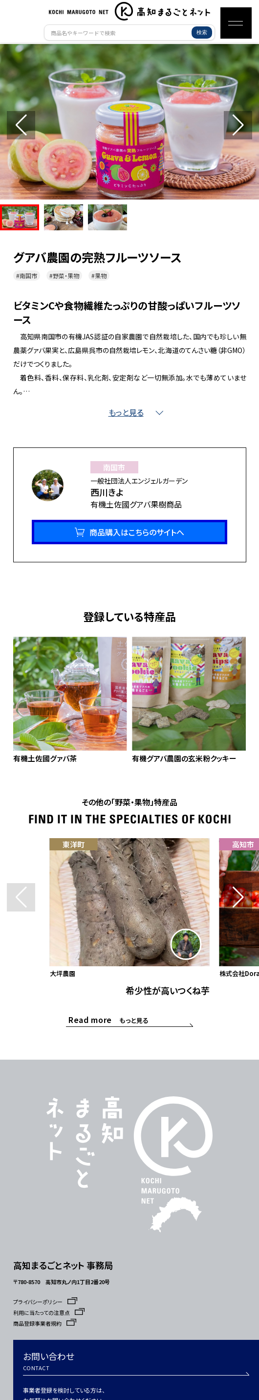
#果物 (99, 275)
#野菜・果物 (64, 275)
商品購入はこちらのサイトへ (136, 532)
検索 (201, 32)
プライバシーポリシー (45, 1302)
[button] (238, 125)
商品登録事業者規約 (44, 1323)
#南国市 (26, 275)
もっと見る (108, 1019)
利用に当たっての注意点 (49, 1312)
